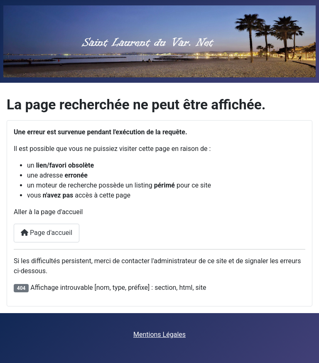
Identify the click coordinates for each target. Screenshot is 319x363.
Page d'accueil (46, 233)
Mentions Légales (159, 334)
